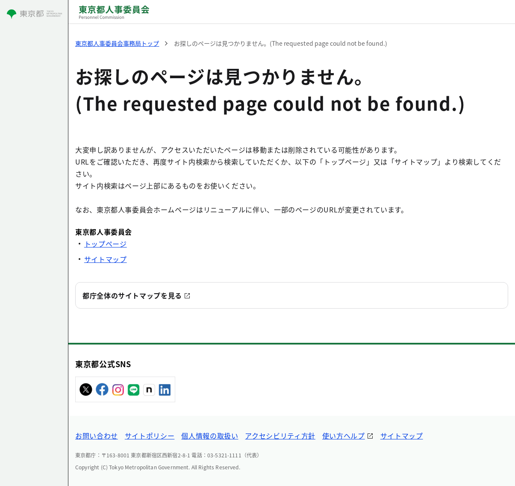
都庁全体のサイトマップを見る (132, 295)
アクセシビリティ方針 (280, 435)
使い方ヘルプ (343, 435)
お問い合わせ (96, 435)
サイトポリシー (149, 435)
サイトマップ (105, 259)
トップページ (105, 244)
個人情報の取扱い (209, 435)
